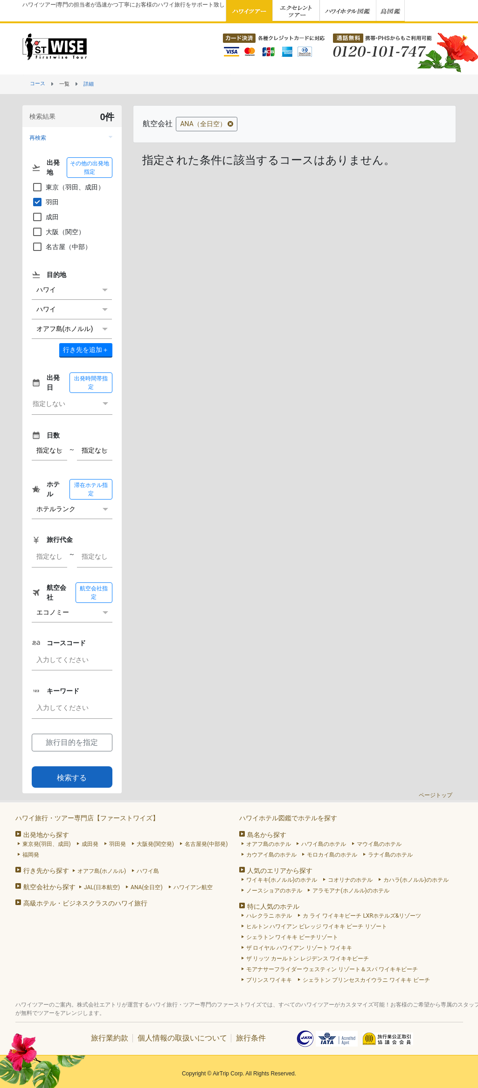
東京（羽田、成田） (68, 187)
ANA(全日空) (147, 887)
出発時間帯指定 (91, 382)
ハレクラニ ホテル (269, 915)
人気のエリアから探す (279, 870)
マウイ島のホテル (379, 844)
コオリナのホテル (350, 880)
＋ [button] (86, 349)
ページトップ (435, 795)
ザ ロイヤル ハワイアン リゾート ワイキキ (299, 948)
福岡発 (30, 854)
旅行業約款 (109, 1038)
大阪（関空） (58, 231)
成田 (45, 217)
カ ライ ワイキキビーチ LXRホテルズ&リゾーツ (362, 915)
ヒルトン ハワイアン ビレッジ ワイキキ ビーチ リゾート (317, 926)
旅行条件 (251, 1038)
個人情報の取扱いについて (182, 1038)
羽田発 (117, 844)
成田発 (90, 844)
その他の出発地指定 (89, 167)
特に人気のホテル (273, 906)
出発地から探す (46, 834)
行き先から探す (46, 870)
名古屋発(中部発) (206, 844)
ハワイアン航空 (193, 887)
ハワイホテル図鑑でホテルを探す (288, 818)
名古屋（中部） (61, 246)
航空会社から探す (49, 887)
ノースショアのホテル (274, 890)
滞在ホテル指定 (91, 489)
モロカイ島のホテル (332, 854)
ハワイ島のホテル (323, 844)
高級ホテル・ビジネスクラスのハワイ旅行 (85, 903)
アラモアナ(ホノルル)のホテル (350, 890)
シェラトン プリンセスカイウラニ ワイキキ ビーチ (366, 980)
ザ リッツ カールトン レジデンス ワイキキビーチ (307, 958)
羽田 (45, 202)
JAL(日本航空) (102, 887)
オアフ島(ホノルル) (101, 871)
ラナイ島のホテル (390, 854)
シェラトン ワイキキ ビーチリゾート (292, 937)
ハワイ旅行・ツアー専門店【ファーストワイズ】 (87, 818)
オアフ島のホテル (268, 844)
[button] (72, 137)
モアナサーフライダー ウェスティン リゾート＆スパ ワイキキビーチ (332, 969)
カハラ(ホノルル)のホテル (416, 880)
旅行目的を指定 (72, 742)
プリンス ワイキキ (269, 980)
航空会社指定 (94, 592)
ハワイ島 (148, 871)
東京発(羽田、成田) (46, 844)
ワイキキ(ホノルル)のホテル (281, 880)
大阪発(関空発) (155, 844)
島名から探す (266, 834)
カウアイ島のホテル (271, 854)
